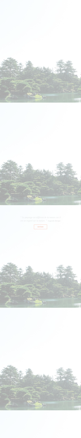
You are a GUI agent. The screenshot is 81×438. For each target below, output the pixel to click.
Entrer (40, 227)
